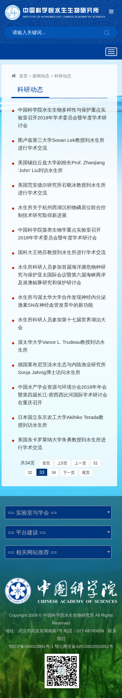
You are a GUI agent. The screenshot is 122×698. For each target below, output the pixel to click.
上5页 (62, 463)
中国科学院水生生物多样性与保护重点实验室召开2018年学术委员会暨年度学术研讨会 (62, 117)
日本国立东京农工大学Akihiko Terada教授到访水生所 (60, 421)
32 (30, 472)
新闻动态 (41, 76)
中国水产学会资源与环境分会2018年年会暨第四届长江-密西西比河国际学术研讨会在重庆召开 (62, 394)
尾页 (86, 472)
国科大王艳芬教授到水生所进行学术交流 (62, 252)
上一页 (80, 463)
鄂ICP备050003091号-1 (31, 646)
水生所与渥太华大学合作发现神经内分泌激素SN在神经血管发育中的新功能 (62, 301)
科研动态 (62, 76)
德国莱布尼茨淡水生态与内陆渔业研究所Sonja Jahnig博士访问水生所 (62, 368)
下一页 (69, 472)
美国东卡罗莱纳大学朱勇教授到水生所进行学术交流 (62, 443)
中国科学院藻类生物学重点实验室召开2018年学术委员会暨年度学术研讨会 (59, 233)
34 (53, 472)
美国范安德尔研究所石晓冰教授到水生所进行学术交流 (62, 188)
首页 (23, 76)
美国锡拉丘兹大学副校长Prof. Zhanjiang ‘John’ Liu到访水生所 (61, 166)
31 (95, 463)
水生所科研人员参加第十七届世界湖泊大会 (62, 323)
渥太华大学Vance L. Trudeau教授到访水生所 (61, 346)
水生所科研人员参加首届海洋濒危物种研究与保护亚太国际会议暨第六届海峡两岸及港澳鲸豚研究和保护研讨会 (62, 274)
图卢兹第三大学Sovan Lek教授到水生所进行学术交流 (61, 144)
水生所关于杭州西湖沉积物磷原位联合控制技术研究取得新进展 (62, 211)
